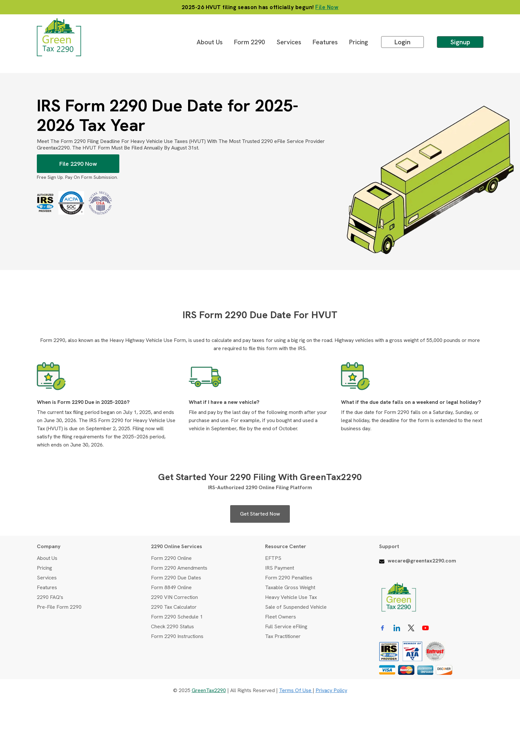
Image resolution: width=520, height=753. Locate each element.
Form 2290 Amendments (179, 567)
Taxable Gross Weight (290, 587)
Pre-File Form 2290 (59, 607)
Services (288, 42)
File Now (326, 7)
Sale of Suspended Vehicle (296, 607)
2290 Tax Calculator (174, 607)
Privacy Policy (331, 690)
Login (402, 42)
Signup (460, 42)
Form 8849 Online (171, 587)
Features (325, 42)
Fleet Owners (280, 616)
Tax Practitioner (283, 636)
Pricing (358, 42)
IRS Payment (279, 567)
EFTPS (273, 558)
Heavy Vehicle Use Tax (291, 597)
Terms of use (296, 690)
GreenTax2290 (209, 690)
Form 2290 (249, 42)
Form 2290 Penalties (288, 577)
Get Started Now (260, 513)
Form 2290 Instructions (177, 636)
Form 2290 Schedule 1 (177, 616)
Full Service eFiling (286, 626)
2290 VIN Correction (174, 597)
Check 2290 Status (172, 626)
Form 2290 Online (171, 558)
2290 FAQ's (50, 597)
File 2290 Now (78, 163)
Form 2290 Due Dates (176, 577)
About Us (210, 42)
